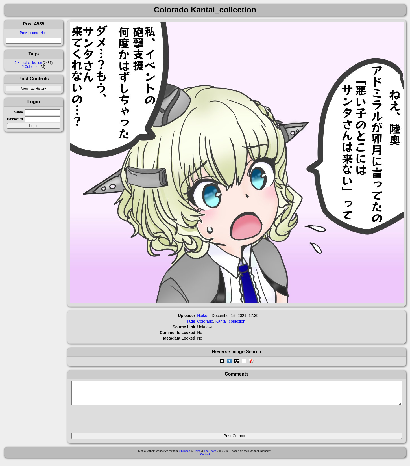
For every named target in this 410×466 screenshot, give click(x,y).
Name (18, 112)
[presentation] (114, 421)
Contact (205, 458)
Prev (23, 33)
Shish (197, 455)
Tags (190, 321)
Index (33, 33)
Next (43, 33)
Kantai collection (30, 63)
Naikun (203, 315)
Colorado (31, 67)
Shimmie (184, 455)
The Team (210, 455)
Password (15, 119)
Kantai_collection (230, 321)
